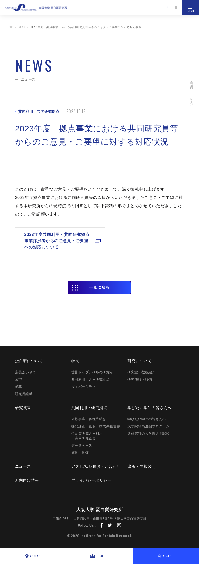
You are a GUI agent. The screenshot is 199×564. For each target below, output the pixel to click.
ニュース (23, 466)
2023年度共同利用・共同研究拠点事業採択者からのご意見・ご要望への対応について (52, 240)
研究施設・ (139, 379)
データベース (81, 445)
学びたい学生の (149, 407)
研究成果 (23, 407)
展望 (18, 379)
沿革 (18, 387)
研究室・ (141, 372)
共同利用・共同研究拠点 (90, 379)
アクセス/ (96, 466)
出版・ (141, 466)
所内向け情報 (27, 480)
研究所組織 (24, 394)
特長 (75, 361)
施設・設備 (80, 453)
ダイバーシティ (83, 387)
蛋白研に (29, 361)
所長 (25, 372)
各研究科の (148, 433)
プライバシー (91, 480)
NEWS (22, 27)
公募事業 (88, 419)
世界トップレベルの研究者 (92, 372)
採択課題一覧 (95, 426)
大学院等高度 (148, 426)
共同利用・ (89, 407)
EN (175, 7)
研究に (139, 361)
